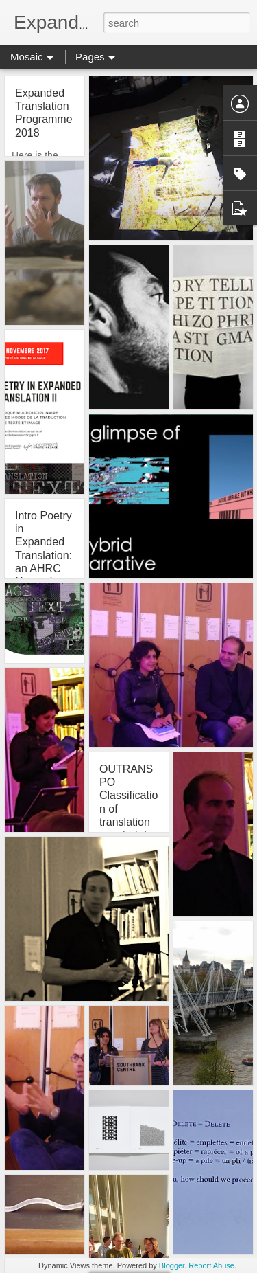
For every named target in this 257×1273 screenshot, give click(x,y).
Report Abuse (211, 1265)
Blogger (171, 1265)
